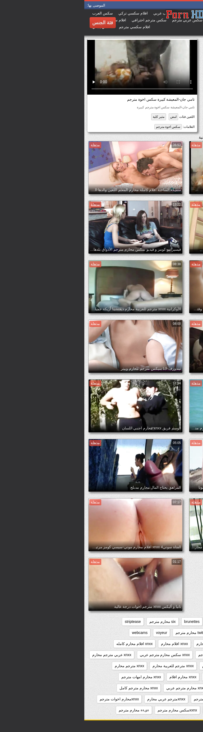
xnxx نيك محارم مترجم (127, 699)
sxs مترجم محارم (181, 633)
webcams (55, 633)
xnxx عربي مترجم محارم (27, 655)
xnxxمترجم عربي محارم (82, 699)
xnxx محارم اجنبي (135, 677)
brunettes (107, 621)
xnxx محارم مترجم (144, 688)
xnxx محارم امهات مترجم (57, 677)
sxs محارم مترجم (145, 633)
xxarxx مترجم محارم (178, 710)
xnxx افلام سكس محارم (176, 644)
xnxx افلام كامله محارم (130, 644)
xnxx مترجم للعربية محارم (88, 666)
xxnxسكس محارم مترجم (93, 710)
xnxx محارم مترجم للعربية (174, 699)
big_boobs (132, 621)
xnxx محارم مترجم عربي (101, 688)
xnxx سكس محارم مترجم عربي (80, 655)
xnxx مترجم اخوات (180, 666)
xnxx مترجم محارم (45, 666)
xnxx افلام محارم (90, 644)
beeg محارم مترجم (164, 621)
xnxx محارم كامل (181, 688)
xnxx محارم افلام (98, 677)
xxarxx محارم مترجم (137, 710)
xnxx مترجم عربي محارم (137, 666)
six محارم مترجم (78, 621)
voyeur (77, 633)
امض (89, 117)
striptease (48, 621)
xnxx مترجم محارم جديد (176, 677)
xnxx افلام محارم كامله (50, 644)
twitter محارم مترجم (107, 633)
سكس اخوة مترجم (84, 127)
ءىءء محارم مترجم (49, 710)
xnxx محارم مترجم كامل (54, 688)
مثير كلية (74, 117)
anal (191, 621)
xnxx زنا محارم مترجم (131, 655)
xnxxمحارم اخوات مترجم (35, 699)
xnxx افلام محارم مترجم (176, 655)
